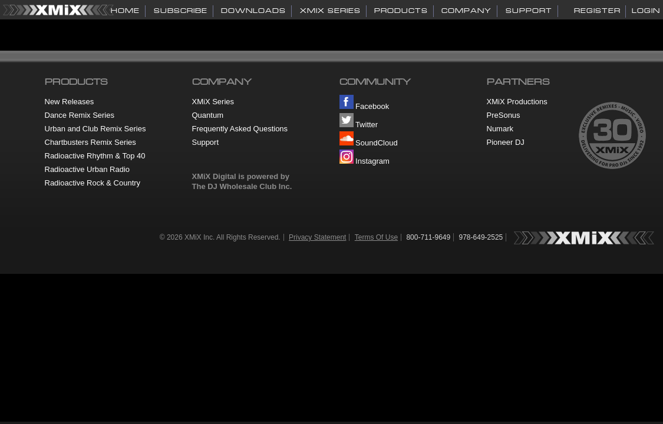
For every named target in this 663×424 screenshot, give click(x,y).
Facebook (364, 106)
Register (597, 11)
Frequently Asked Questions (240, 128)
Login (646, 11)
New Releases (69, 101)
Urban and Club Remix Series (95, 128)
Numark (500, 128)
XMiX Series (213, 101)
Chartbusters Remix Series (90, 142)
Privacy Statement (317, 237)
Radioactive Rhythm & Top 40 (95, 155)
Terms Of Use (376, 237)
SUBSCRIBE (180, 10)
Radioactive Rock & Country (93, 182)
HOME (125, 10)
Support (205, 142)
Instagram (364, 161)
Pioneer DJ (506, 142)
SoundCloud (368, 142)
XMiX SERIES (330, 10)
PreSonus (503, 115)
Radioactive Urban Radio (87, 169)
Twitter (358, 124)
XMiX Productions (517, 101)
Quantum (207, 115)
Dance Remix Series (80, 115)
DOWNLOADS (253, 10)
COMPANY (466, 10)
